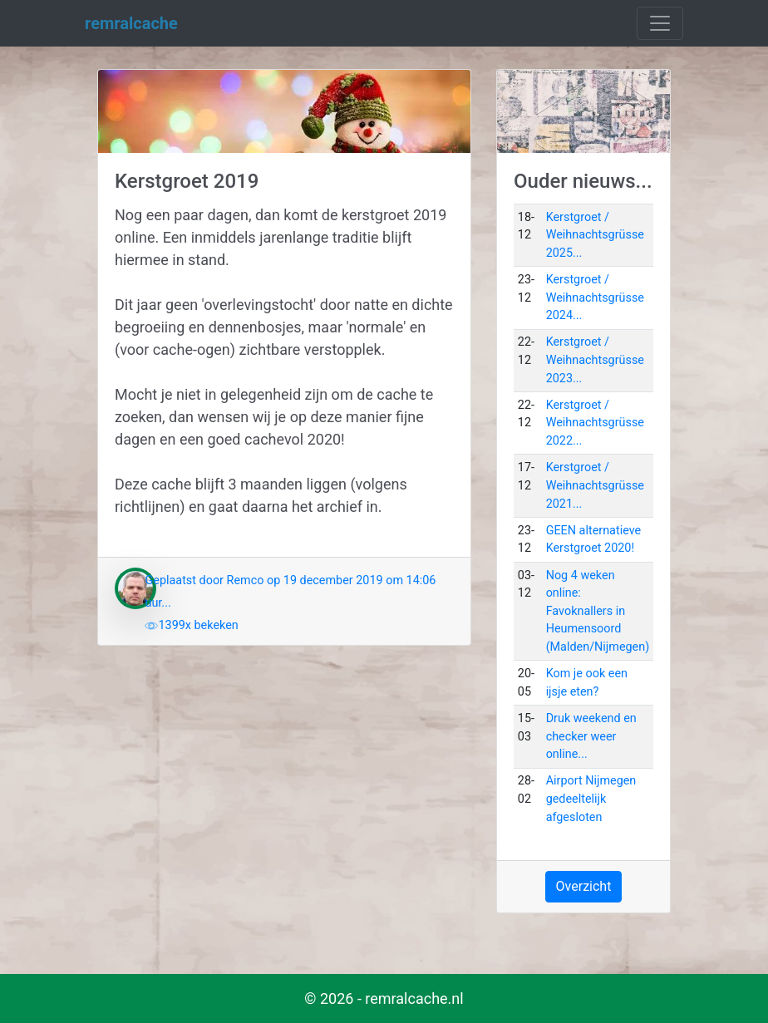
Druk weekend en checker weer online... (591, 736)
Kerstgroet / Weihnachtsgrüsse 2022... (595, 423)
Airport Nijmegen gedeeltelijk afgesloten (591, 799)
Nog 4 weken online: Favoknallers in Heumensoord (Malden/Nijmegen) (598, 611)
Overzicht (584, 886)
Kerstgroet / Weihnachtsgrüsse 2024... (595, 297)
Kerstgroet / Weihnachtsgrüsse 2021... (595, 485)
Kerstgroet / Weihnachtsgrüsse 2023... (595, 360)
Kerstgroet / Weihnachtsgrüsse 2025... (595, 235)
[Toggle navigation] (660, 23)
